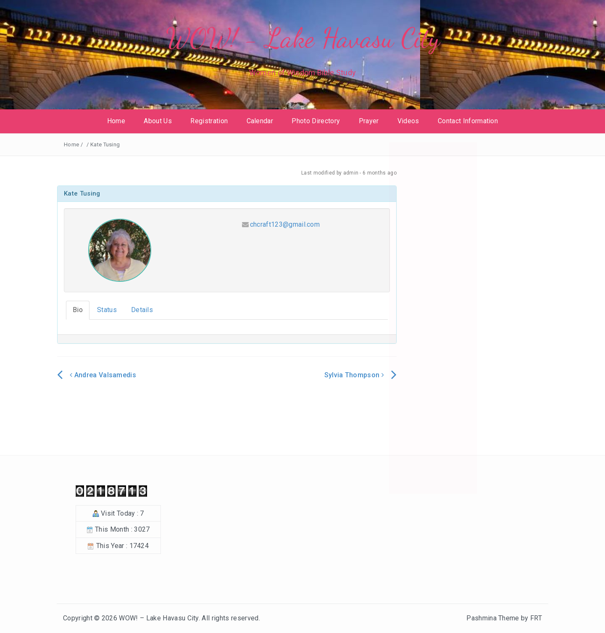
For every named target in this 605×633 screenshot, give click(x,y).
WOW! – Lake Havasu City (158, 618)
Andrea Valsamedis (103, 375)
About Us (158, 121)
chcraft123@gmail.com (285, 224)
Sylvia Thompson (354, 375)
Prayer (369, 121)
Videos (408, 121)
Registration (209, 121)
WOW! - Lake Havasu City (302, 38)
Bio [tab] (78, 310)
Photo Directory (316, 121)
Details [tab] (142, 310)
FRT (536, 618)
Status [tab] (107, 310)
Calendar (260, 121)
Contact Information (468, 121)
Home (116, 121)
